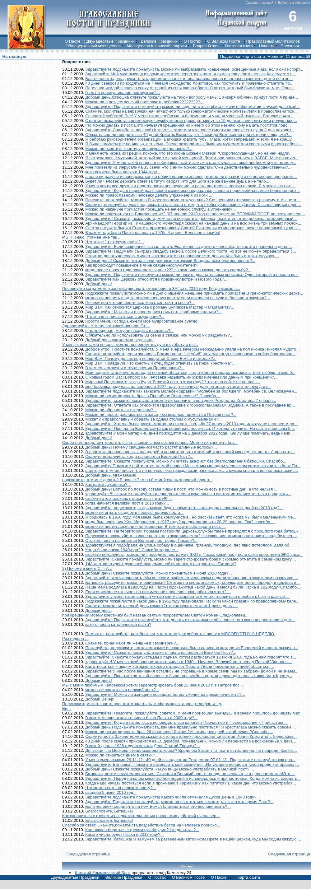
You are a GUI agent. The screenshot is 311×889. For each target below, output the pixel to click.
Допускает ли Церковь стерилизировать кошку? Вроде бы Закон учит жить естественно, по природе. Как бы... (191, 750)
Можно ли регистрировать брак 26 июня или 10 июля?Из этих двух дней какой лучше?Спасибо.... (179, 731)
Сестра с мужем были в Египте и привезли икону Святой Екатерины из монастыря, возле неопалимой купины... (193, 228)
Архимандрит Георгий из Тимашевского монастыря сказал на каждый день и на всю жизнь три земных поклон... (193, 223)
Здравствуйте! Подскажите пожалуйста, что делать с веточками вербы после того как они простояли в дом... (190, 619)
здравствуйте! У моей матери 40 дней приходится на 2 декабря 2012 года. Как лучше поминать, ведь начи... (189, 433)
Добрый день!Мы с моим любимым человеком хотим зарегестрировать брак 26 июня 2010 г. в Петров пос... (152, 682)
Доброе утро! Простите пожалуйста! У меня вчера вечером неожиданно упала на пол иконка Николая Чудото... (192, 349)
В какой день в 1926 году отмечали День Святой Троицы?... (142, 745)
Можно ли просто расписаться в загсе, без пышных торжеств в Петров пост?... (160, 414)
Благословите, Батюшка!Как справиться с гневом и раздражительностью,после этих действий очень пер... (141, 813)
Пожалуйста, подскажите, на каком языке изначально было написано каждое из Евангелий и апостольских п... (191, 647)
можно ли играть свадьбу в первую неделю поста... (134, 512)
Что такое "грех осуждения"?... (114, 242)
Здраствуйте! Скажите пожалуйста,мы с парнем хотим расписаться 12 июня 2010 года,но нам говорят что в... (190, 657)
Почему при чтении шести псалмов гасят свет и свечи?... (140, 302)
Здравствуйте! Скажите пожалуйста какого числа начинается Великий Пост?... (160, 652)
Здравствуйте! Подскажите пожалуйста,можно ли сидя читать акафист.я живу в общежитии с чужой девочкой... (192, 106)
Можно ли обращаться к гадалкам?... (120, 409)
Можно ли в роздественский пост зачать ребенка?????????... (144, 102)
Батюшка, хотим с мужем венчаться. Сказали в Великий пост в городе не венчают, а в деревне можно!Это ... (190, 773)
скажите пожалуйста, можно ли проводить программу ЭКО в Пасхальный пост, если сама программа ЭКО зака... (194, 554)
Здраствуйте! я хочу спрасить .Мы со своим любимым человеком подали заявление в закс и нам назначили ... (191, 577)
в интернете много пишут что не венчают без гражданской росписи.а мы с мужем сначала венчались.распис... (191, 470)
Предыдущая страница (87, 854)
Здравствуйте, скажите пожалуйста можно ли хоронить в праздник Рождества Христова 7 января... (180, 400)
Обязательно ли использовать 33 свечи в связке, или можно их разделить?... (159, 335)
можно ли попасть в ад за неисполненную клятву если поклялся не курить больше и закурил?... (177, 298)
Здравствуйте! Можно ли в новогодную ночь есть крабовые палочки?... (153, 312)
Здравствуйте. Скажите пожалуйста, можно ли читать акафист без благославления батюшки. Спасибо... (185, 461)
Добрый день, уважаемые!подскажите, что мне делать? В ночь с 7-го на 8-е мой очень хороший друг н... (137, 477)
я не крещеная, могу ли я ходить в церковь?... (129, 330)
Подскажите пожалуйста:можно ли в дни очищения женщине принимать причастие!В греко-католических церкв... (194, 293)
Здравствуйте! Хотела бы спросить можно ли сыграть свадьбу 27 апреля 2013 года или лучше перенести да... (191, 423)
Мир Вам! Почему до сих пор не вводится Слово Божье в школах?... (150, 358)
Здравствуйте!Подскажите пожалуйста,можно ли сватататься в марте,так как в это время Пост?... (179, 801)
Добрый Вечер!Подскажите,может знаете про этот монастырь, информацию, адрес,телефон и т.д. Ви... (142, 704)
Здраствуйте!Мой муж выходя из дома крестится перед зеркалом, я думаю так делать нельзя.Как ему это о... (190, 74)
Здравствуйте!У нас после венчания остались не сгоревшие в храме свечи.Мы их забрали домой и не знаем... (191, 671)
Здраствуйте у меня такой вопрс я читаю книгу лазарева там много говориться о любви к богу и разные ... (187, 596)
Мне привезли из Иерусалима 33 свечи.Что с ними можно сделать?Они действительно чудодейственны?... (188, 167)
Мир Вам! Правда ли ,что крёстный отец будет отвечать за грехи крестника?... (160, 363)
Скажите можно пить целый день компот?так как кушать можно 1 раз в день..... (161, 605)
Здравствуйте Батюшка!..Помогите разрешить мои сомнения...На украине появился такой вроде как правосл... (192, 764)
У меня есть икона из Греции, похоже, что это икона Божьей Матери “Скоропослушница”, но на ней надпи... (189, 153)
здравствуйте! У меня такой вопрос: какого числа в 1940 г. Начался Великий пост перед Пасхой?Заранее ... (188, 661)
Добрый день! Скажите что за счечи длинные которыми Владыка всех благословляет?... (170, 260)
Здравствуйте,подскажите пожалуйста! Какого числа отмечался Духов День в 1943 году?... (172, 797)
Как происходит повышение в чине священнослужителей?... (143, 265)
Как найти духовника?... (108, 484)
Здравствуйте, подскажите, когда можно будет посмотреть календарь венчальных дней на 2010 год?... (184, 507)
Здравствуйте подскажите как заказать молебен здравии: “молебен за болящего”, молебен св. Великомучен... (191, 391)
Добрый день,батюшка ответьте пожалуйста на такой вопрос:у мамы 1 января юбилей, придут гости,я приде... (191, 97)
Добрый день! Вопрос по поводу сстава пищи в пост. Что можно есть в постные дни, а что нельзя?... (182, 489)
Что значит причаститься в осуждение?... (125, 316)
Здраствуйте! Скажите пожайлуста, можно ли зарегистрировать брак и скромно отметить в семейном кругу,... (190, 559)
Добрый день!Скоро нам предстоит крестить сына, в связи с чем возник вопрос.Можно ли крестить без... (150, 440)
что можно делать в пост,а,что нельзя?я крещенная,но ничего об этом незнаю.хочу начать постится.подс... (188, 125)
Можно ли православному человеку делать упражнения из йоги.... (148, 195)
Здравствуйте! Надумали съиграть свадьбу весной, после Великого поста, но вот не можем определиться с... (190, 251)
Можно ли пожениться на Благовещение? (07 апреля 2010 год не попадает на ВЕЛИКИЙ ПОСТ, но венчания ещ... (195, 214)
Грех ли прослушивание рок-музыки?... (122, 92)
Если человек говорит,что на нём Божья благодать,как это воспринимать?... (158, 806)
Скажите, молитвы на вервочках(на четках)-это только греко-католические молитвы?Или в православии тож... (191, 111)
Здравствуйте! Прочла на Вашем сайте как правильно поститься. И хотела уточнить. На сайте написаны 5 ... (190, 428)
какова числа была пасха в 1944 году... (122, 172)
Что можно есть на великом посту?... (120, 787)
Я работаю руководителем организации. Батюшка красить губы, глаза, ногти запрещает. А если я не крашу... (190, 139)
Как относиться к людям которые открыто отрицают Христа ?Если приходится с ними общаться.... (179, 666)
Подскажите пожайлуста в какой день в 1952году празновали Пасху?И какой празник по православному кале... (192, 601)
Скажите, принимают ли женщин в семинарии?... (132, 643)
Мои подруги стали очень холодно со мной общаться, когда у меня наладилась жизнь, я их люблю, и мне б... (190, 372)
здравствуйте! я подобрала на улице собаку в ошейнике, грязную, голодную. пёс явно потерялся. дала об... (189, 545)
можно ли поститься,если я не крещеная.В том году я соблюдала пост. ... (155, 526)
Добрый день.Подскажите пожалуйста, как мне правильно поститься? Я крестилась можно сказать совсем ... (190, 727)
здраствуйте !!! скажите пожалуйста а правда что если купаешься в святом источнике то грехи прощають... (188, 493)
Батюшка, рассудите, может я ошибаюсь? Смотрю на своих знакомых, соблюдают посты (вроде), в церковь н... (192, 582)
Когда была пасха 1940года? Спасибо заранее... (132, 549)
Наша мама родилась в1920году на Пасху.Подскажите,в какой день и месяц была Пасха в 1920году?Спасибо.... (193, 587)
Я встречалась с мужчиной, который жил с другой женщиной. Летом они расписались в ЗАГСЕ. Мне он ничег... (191, 158)
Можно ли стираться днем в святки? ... (122, 755)
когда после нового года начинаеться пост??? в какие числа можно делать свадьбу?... (168, 270)
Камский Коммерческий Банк (102, 872)
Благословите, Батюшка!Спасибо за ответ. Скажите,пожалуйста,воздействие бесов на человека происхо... (141, 822)
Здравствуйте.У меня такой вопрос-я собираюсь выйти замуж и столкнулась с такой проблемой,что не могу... (190, 162)
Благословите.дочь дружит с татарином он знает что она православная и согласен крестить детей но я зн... (189, 78)
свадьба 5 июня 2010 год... (111, 792)
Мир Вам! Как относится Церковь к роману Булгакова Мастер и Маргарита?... (159, 307)
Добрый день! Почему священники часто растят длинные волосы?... (151, 447)
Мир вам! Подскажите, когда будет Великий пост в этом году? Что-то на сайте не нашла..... (172, 381)
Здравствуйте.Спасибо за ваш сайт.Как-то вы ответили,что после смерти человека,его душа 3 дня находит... (189, 130)
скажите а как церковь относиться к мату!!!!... (128, 498)
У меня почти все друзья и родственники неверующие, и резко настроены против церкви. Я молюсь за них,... (190, 186)
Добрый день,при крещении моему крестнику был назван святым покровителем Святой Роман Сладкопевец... (155, 612)
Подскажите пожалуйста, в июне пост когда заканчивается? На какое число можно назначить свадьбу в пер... (191, 535)
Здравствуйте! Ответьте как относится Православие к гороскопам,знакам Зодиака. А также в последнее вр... (190, 405)
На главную (14, 56)
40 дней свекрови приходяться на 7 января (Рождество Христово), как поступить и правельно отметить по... (189, 83)
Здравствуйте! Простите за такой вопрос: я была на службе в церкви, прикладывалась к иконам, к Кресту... (188, 675)
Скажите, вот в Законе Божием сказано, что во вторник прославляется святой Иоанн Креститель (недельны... (191, 736)
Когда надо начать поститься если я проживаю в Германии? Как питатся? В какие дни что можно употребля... (190, 783)
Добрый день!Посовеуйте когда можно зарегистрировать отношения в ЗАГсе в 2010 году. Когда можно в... (151, 286)
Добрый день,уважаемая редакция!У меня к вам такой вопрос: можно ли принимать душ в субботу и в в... (130, 342)
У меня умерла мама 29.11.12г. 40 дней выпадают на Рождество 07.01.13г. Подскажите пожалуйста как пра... (190, 759)
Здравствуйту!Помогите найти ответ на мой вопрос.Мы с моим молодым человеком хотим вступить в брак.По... (192, 465)
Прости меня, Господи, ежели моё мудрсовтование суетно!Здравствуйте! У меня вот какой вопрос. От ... (130, 323)
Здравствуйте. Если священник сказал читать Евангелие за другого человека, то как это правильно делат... (188, 246)
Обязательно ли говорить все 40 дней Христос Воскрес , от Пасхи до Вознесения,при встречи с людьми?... (188, 134)
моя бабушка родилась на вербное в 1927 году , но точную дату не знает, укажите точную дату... (178, 386)
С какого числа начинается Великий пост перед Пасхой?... (141, 540)
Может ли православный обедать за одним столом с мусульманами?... (153, 419)
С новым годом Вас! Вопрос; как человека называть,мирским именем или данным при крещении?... (181, 377)
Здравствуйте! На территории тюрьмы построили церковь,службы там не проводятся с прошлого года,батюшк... (193, 531)
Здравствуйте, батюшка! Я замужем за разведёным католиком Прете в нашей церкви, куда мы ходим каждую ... (193, 839)
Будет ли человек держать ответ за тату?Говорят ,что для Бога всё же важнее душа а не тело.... (177, 181)
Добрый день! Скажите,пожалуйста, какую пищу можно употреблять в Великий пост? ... (169, 769)
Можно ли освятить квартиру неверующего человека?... (138, 148)
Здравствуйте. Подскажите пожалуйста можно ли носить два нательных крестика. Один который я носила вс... (192, 274)
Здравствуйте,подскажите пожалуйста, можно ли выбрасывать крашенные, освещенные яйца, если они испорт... (194, 69)
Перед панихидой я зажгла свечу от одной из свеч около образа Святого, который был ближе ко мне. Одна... (190, 88)
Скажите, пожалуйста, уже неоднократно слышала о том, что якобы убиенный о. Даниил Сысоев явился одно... (193, 204)
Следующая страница (289, 854)
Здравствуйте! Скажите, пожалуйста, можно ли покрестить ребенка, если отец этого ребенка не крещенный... (191, 218)
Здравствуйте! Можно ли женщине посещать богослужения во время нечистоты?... (165, 694)
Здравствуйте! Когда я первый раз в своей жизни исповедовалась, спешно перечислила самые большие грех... (192, 190)
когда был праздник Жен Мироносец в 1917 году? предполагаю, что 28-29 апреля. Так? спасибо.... (180, 521)
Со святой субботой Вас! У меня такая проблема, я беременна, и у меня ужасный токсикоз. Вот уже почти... (189, 116)
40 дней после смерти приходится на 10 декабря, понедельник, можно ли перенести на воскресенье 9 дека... (190, 741)
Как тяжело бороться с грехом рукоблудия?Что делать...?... (142, 829)
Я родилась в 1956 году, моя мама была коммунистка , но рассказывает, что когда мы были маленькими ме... (190, 517)
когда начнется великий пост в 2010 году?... (127, 503)
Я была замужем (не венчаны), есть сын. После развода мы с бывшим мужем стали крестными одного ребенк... (193, 144)
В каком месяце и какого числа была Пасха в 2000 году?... (141, 717)
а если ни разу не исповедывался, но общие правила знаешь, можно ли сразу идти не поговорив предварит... (191, 176)
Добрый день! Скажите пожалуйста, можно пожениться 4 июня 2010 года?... (158, 573)
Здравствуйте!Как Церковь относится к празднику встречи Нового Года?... (156, 279)
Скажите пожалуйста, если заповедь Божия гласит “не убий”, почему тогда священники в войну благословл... (190, 353)
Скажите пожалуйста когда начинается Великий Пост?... (139, 456)
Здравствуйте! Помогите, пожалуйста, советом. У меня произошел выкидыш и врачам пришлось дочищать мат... (194, 713)
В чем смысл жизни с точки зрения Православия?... (134, 367)
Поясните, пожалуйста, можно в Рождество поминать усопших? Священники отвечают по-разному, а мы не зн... (193, 200)
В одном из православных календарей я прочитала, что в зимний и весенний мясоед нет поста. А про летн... (190, 451)
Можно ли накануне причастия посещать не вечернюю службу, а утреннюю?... (160, 209)
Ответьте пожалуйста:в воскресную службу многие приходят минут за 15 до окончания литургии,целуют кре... (191, 120)
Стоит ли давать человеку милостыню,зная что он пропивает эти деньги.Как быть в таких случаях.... (182, 256)
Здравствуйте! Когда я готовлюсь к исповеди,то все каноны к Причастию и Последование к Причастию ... (186, 722)
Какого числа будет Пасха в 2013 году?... (124, 834)
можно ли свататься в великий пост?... (122, 689)
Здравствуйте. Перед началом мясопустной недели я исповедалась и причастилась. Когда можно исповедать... (193, 778)
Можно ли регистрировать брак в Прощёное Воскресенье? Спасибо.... (152, 395)
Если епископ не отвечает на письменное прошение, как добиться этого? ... (158, 591)
